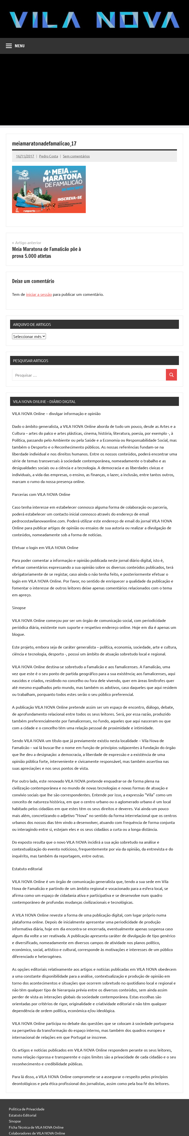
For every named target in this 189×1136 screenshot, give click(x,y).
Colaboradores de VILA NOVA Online (37, 1133)
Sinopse (15, 1121)
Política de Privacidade (26, 1109)
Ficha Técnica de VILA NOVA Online (36, 1127)
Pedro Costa (48, 156)
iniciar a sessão (39, 294)
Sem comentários (76, 156)
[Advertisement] (94, 90)
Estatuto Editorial (22, 1115)
